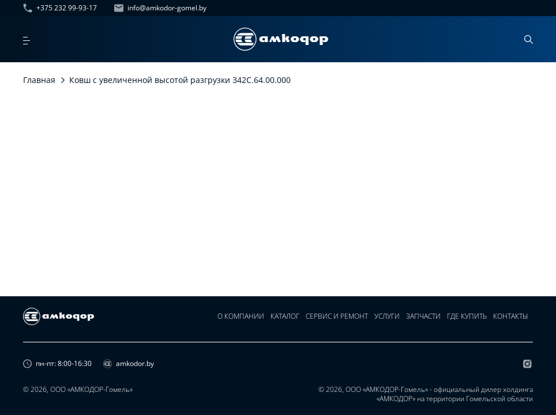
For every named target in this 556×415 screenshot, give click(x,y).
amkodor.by (128, 365)
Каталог (283, 325)
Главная (39, 79)
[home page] (281, 39)
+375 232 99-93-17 (60, 8)
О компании (238, 325)
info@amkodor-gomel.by (160, 8)
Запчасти (423, 325)
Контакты (511, 325)
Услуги (386, 325)
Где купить (467, 325)
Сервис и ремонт (336, 325)
